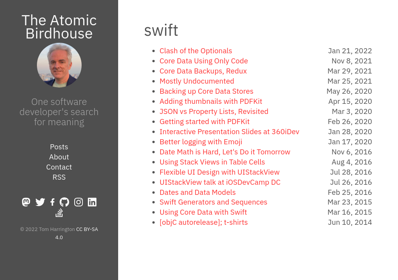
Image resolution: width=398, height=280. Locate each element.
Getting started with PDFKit (205, 121)
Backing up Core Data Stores (207, 91)
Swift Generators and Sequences (214, 201)
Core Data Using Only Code (204, 60)
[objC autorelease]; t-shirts (204, 222)
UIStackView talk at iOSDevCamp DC (220, 182)
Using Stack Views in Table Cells (212, 161)
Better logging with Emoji (201, 141)
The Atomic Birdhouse (59, 26)
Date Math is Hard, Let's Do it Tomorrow (225, 151)
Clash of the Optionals (196, 50)
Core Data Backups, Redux (203, 70)
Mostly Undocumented (197, 81)
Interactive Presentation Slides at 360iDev (230, 131)
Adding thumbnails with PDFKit (211, 101)
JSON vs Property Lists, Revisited (214, 111)
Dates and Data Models (198, 192)
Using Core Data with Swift (203, 212)
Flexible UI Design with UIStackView (220, 172)
